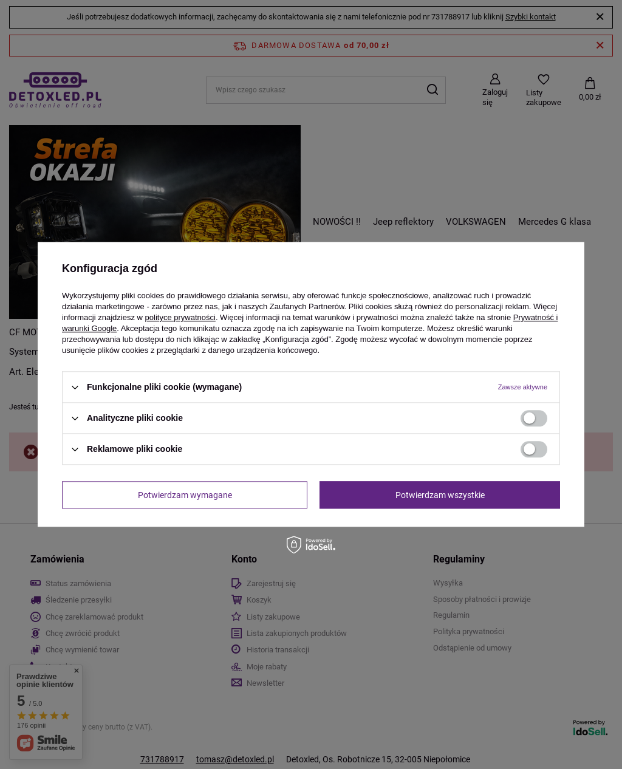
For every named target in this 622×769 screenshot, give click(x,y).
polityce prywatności (180, 317)
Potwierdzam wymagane (185, 495)
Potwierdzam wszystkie (440, 495)
